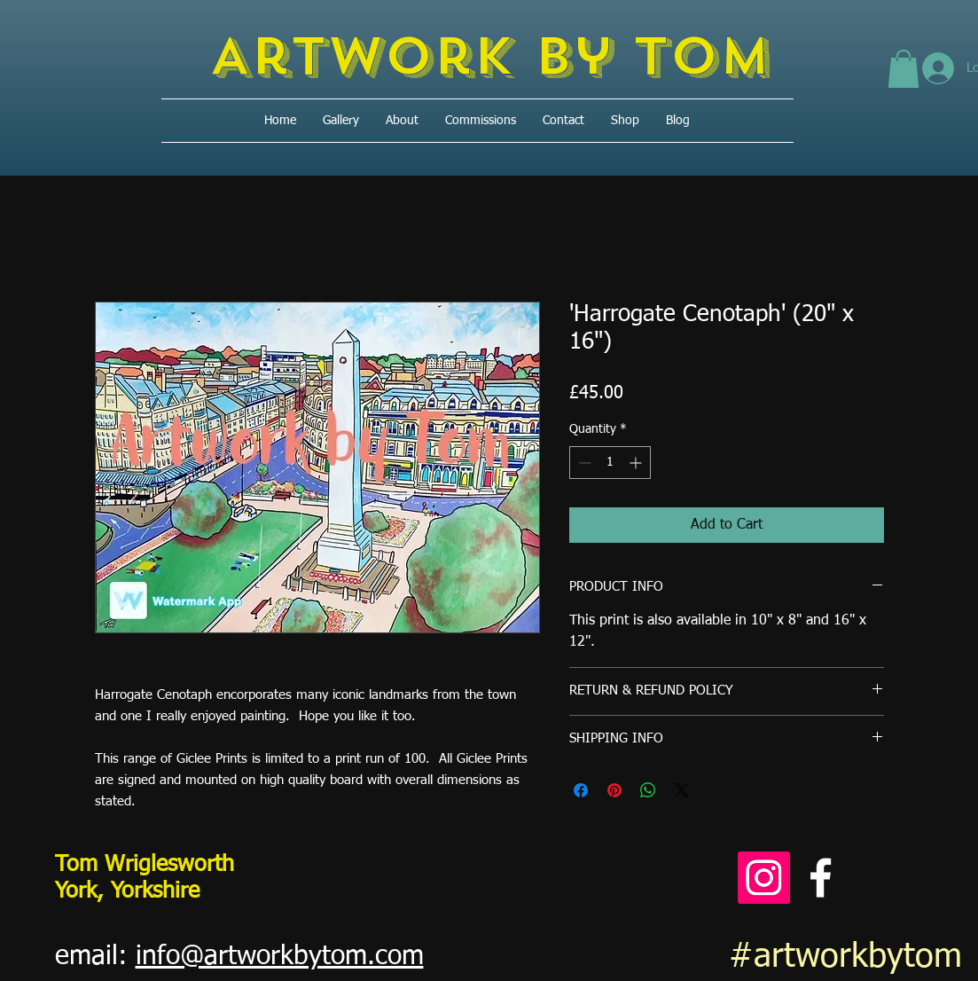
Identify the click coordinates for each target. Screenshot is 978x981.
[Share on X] (681, 790)
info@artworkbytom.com (280, 957)
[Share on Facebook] (580, 790)
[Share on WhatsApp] (648, 790)
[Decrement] (583, 462)
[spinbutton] (610, 462)
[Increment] (637, 462)
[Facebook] (820, 878)
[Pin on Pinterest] (614, 790)
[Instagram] (764, 878)
